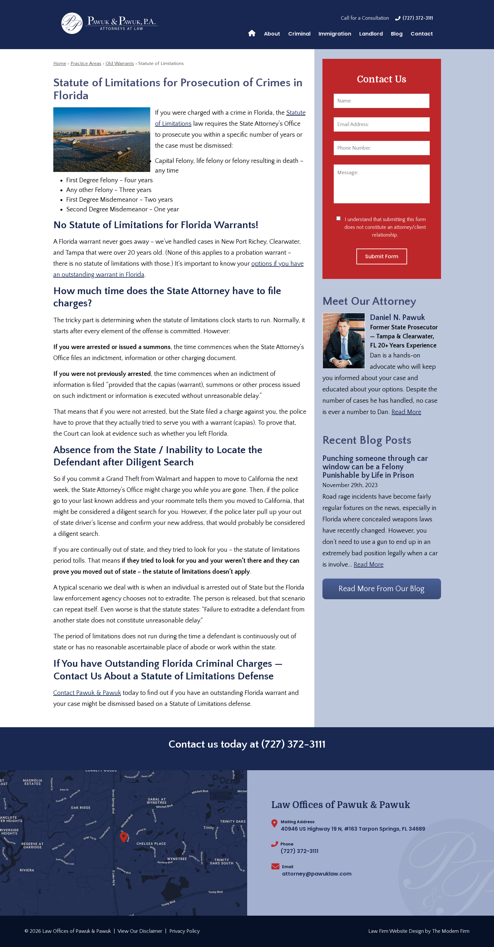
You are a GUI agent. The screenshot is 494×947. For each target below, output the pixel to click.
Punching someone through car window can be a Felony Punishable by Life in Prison (375, 467)
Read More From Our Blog (382, 589)
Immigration (335, 33)
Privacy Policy (184, 931)
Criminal (299, 33)
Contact (422, 33)
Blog (397, 33)
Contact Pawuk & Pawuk (87, 693)
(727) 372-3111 (418, 18)
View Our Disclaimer (140, 931)
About (272, 33)
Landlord (371, 33)
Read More (406, 412)
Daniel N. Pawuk (397, 318)
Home (252, 32)
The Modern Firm (450, 931)
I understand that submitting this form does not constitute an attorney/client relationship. (385, 227)
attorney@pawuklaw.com (317, 874)
